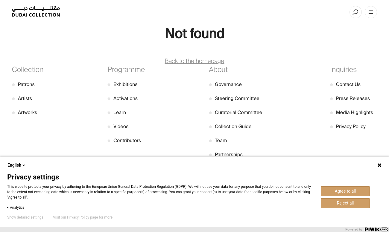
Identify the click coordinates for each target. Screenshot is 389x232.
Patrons (23, 84)
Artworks (24, 112)
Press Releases (350, 98)
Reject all (345, 203)
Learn (116, 112)
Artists (22, 98)
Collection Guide (230, 126)
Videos (117, 126)
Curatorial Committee (235, 112)
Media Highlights (351, 112)
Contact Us (345, 84)
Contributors (124, 140)
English (16, 165)
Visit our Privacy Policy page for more (83, 217)
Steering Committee (234, 98)
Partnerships (226, 154)
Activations (122, 98)
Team (218, 140)
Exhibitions (122, 84)
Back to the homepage (194, 61)
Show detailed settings (25, 217)
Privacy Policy (348, 126)
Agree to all (345, 191)
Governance (225, 84)
